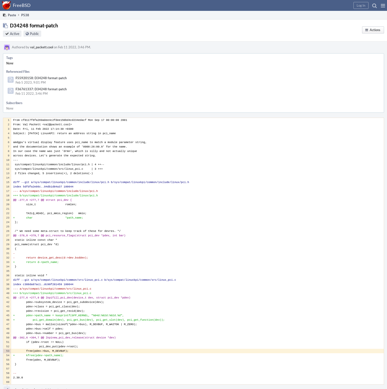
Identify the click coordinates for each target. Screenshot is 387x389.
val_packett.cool (41, 47)
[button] (383, 5)
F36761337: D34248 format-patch (41, 89)
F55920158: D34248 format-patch (41, 78)
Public (34, 33)
